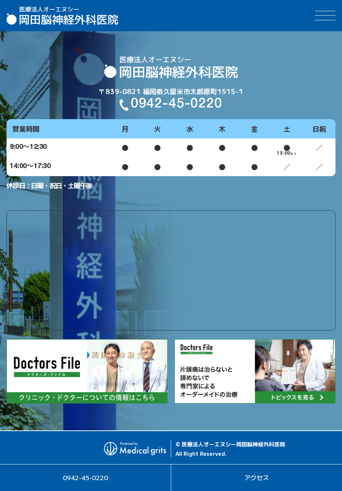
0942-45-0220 (176, 104)
